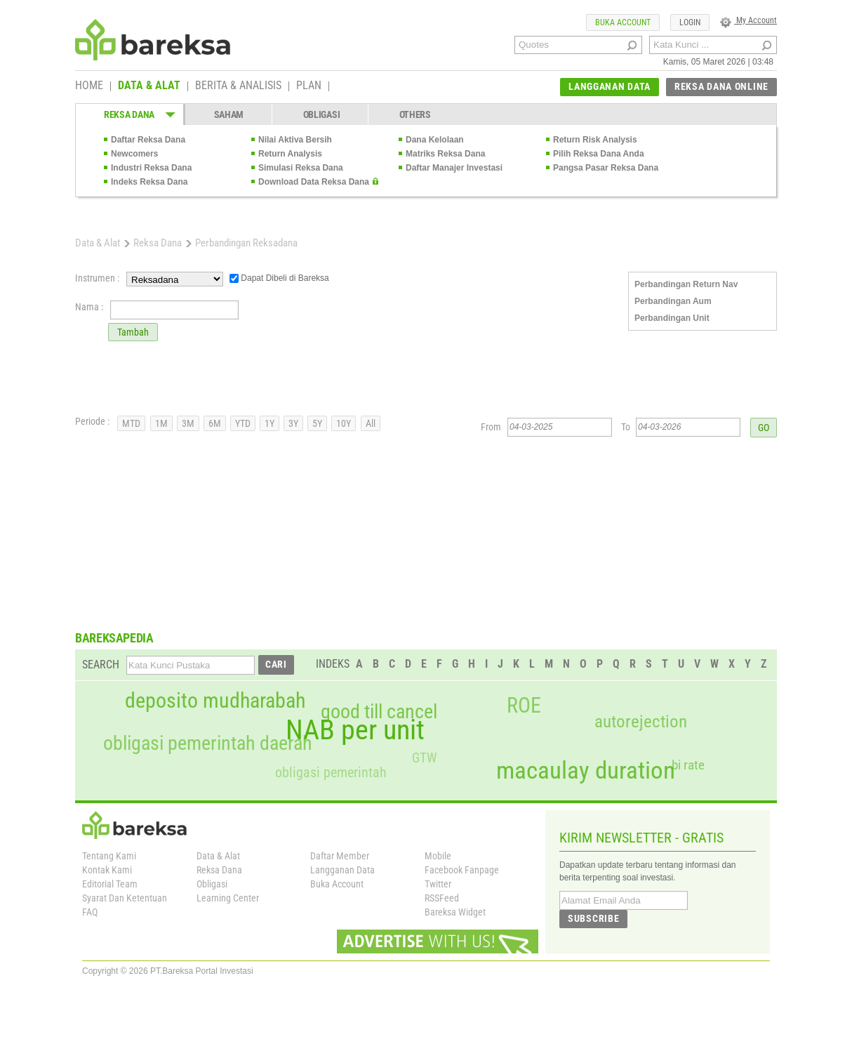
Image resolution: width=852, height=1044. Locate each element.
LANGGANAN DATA (609, 86)
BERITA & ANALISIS (238, 86)
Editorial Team (110, 884)
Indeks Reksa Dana (149, 182)
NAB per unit (355, 730)
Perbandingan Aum (673, 301)
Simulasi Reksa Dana (300, 168)
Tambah (133, 332)
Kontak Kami (107, 869)
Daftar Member (339, 855)
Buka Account (337, 884)
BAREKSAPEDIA (114, 637)
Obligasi (212, 884)
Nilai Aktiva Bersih (295, 140)
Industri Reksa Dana (151, 168)
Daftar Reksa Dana (148, 140)
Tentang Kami (109, 855)
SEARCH (100, 664)
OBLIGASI (321, 114)
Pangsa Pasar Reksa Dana (605, 168)
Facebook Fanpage (462, 869)
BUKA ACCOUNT (623, 22)
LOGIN (689, 22)
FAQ (90, 912)
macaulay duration (585, 770)
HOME (89, 86)
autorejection (640, 721)
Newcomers (134, 154)
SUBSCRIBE (593, 918)
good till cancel (379, 712)
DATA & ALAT (149, 86)
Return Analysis (290, 154)
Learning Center (228, 898)
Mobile (438, 855)
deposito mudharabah (215, 700)
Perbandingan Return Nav (686, 284)
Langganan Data (342, 869)
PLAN (308, 86)
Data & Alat (97, 243)
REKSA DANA (129, 114)
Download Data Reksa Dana (313, 182)
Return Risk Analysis (595, 140)
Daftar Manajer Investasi (454, 168)
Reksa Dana (157, 243)
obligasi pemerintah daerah (207, 743)
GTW (424, 758)
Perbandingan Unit (672, 318)
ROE (524, 705)
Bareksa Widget (455, 912)
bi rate (688, 765)
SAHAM (229, 114)
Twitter (438, 884)
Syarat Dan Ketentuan (124, 898)
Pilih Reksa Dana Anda (598, 154)
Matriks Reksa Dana (445, 154)
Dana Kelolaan (435, 140)
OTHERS (415, 114)
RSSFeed (442, 898)
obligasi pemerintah (331, 772)
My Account (748, 20)
